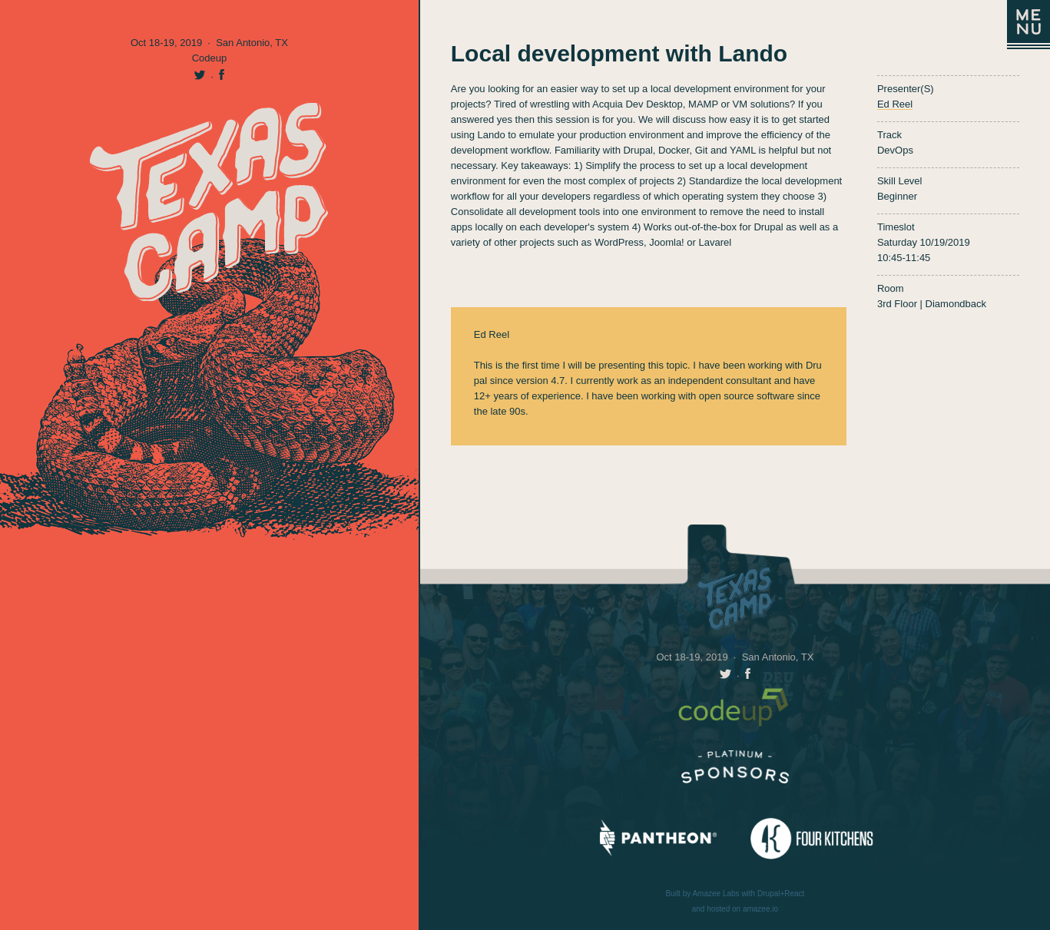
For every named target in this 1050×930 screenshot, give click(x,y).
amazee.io (760, 909)
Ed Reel (895, 104)
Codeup (209, 58)
